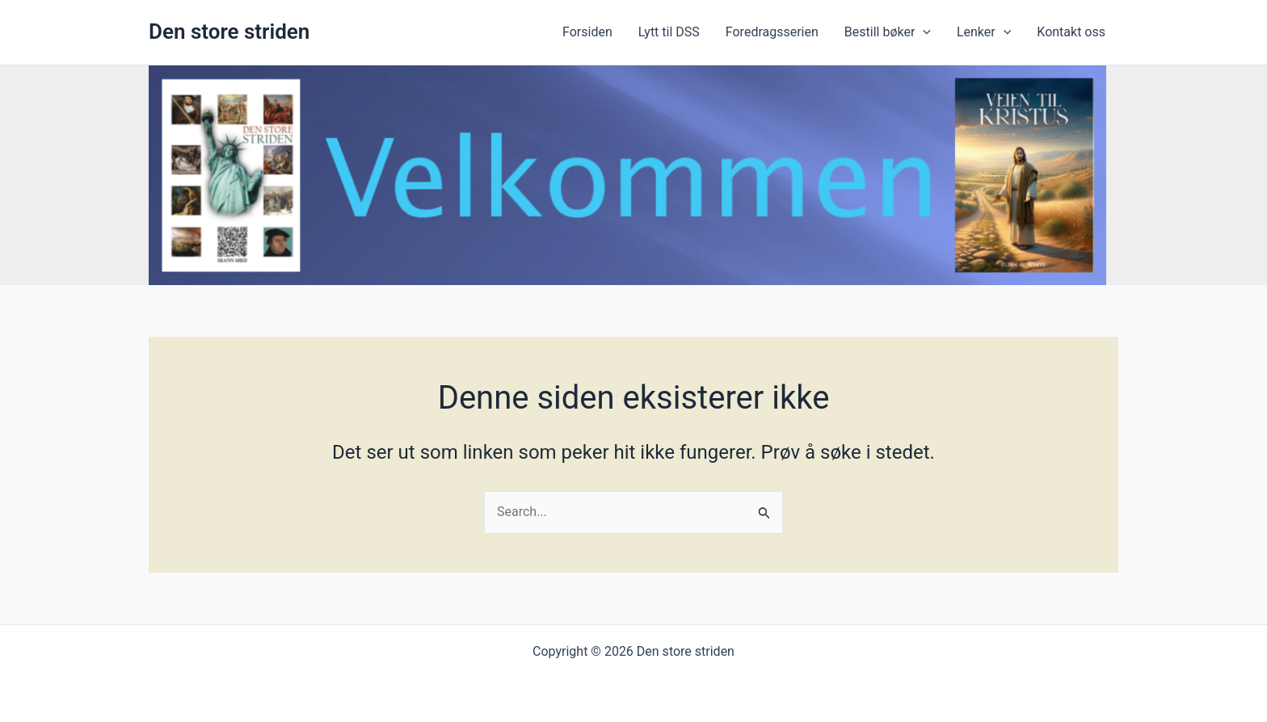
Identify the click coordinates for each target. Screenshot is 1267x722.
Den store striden (229, 31)
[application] (923, 32)
